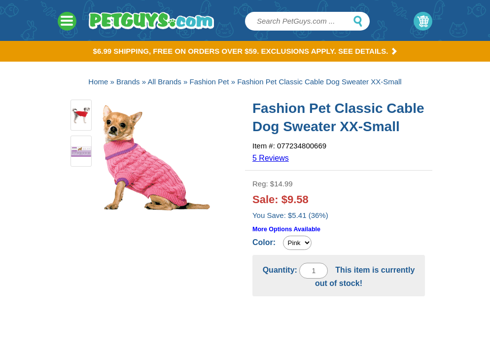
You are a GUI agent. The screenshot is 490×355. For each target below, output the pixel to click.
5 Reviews (270, 158)
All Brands (164, 81)
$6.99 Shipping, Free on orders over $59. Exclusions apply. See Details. (245, 51)
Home (98, 81)
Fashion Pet (209, 81)
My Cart (423, 21)
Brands (128, 81)
